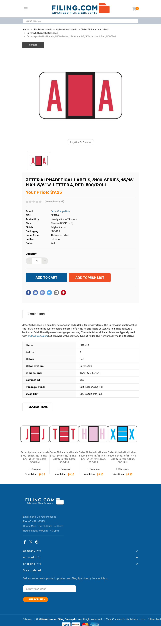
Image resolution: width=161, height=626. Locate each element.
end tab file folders (38, 336)
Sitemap (27, 619)
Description (36, 314)
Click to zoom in (80, 142)
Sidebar (33, 45)
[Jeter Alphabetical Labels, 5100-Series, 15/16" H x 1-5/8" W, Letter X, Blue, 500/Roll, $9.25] (122, 433)
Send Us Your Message (43, 516)
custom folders (147, 619)
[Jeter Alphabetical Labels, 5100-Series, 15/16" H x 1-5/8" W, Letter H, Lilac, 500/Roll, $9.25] (93, 433)
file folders (132, 619)
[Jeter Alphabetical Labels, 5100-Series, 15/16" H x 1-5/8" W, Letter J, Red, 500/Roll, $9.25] (35, 433)
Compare (35, 469)
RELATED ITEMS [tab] (37, 406)
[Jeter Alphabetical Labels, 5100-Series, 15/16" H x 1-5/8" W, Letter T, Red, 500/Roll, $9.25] (64, 433)
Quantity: (31, 253)
